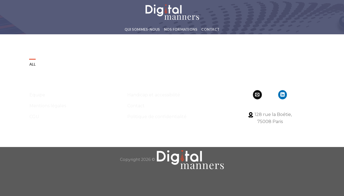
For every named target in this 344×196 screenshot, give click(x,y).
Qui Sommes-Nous (142, 29)
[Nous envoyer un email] (257, 94)
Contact (210, 29)
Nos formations (181, 29)
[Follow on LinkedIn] (282, 94)
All (32, 64)
